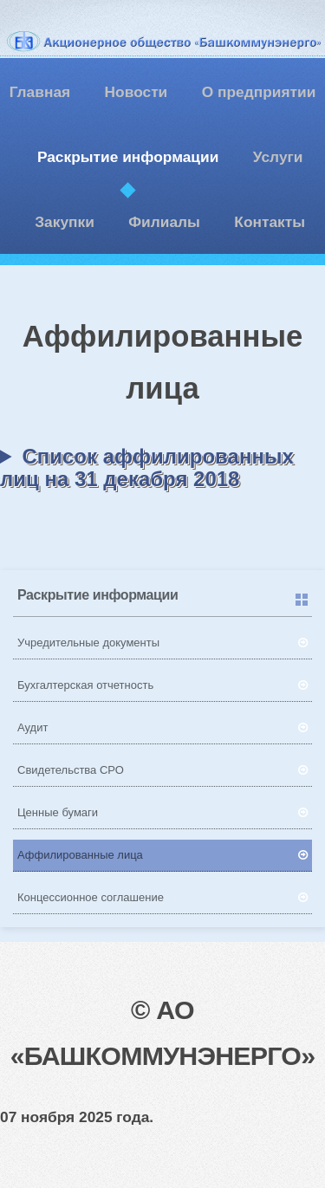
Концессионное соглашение (90, 897)
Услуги (278, 157)
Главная (40, 92)
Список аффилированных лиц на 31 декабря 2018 (147, 467)
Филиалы (164, 221)
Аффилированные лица (80, 854)
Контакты (269, 221)
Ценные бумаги (57, 812)
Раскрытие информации (127, 157)
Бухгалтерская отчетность (85, 684)
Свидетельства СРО (70, 769)
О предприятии (259, 92)
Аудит (32, 727)
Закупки (64, 221)
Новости (136, 92)
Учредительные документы (88, 642)
